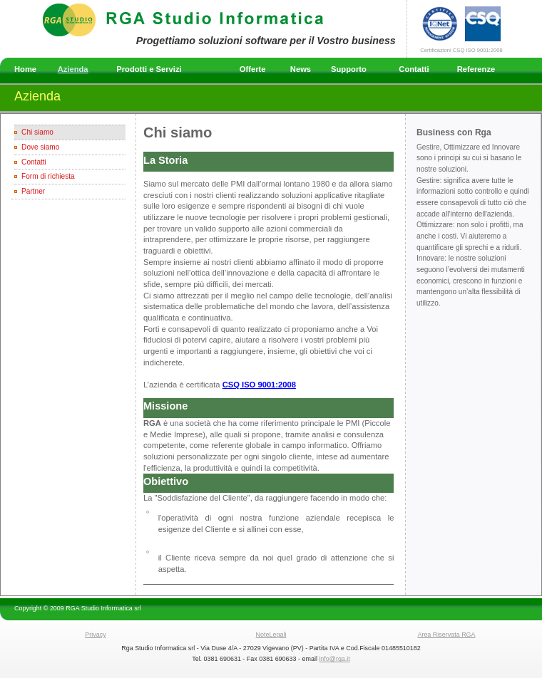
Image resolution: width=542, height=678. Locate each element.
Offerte (253, 69)
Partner (33, 191)
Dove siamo (40, 147)
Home (25, 69)
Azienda (73, 69)
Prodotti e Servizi (148, 69)
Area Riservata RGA (446, 634)
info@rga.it (334, 658)
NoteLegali (271, 634)
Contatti (414, 69)
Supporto (349, 69)
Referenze (476, 69)
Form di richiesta (47, 176)
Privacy (95, 634)
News (300, 69)
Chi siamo (37, 132)
